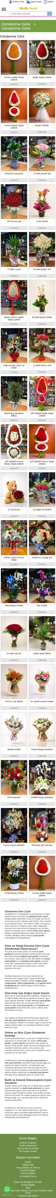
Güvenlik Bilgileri (28, 1170)
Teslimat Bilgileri (27, 1173)
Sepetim (49, 2)
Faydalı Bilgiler (28, 1185)
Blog (28, 1188)
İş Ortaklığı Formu (28, 1176)
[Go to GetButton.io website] (7, 1195)
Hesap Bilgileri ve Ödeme (28, 1167)
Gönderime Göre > (18, 24)
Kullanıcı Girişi (16, 2)
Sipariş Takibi (34, 2)
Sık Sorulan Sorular (28, 1151)
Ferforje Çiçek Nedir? (28, 1196)
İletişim (28, 1162)
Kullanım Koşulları (28, 1143)
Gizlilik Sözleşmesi (28, 1145)
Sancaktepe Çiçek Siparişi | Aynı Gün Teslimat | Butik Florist (28, 1191)
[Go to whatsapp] (7, 1189)
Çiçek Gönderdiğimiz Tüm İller (28, 1182)
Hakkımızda (28, 1165)
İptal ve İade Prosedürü (28, 1148)
